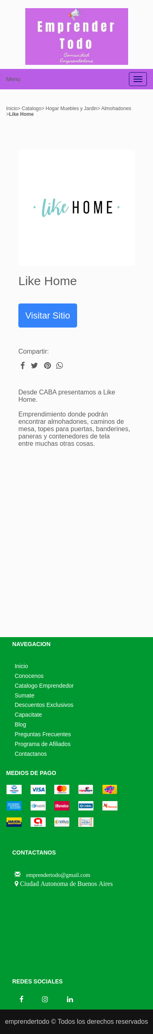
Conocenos (29, 676)
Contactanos (31, 754)
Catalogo (30, 108)
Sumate (24, 695)
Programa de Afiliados (43, 744)
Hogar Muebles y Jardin (70, 108)
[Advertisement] (76, 544)
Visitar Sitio (47, 315)
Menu (13, 79)
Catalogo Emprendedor (44, 685)
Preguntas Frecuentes (43, 734)
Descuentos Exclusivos (44, 705)
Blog (20, 724)
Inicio (12, 108)
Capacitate (28, 714)
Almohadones (115, 108)
